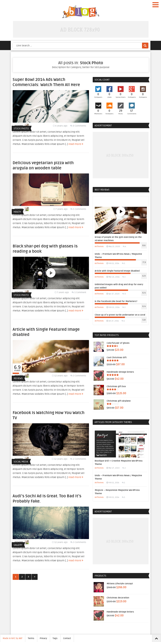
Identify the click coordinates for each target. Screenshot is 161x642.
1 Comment (80, 292)
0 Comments (79, 125)
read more (75, 144)
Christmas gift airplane (112, 401)
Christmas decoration (111, 598)
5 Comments (79, 209)
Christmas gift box (110, 386)
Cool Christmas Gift (110, 357)
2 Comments (79, 459)
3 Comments (79, 375)
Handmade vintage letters (114, 372)
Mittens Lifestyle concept (113, 583)
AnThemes (99, 246)
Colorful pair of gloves (112, 343)
